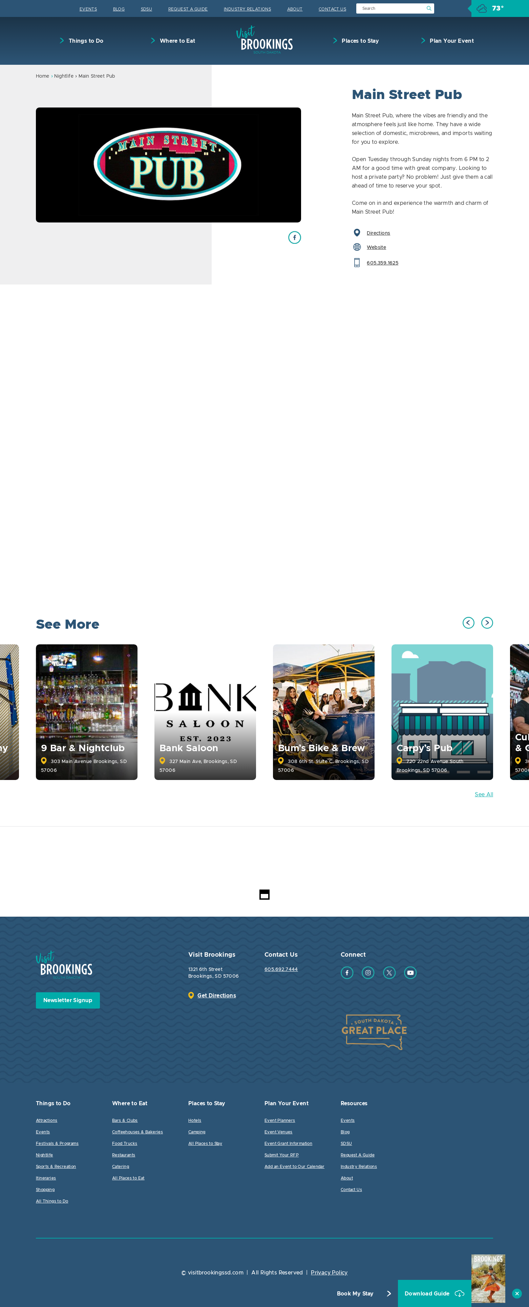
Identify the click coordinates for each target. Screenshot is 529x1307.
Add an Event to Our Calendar (294, 1167)
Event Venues (278, 1132)
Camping (197, 1132)
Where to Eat (176, 41)
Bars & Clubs (125, 1120)
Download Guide (428, 1293)
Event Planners (279, 1120)
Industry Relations (247, 9)
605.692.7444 (281, 969)
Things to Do (85, 41)
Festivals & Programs (57, 1144)
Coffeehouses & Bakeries (137, 1132)
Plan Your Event (451, 41)
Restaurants (123, 1155)
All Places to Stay (205, 1144)
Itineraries (46, 1178)
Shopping (45, 1190)
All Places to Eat (128, 1178)
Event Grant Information (288, 1144)
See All (484, 794)
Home (42, 76)
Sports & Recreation (56, 1167)
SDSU (146, 9)
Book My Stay (355, 1293)
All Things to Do (52, 1201)
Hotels (194, 1120)
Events (88, 9)
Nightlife (63, 76)
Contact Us (332, 9)
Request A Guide (188, 9)
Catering (120, 1167)
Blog (119, 9)
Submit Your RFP (281, 1155)
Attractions (46, 1120)
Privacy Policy (329, 1272)
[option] (168, 165)
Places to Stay (359, 41)
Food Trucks (124, 1144)
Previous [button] (468, 623)
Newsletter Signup (67, 1000)
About (295, 9)
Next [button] (487, 623)
